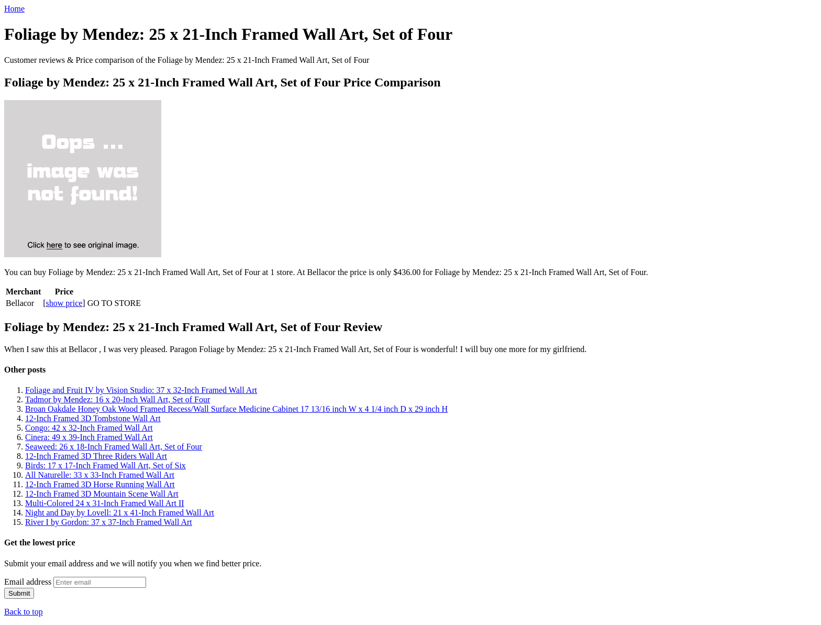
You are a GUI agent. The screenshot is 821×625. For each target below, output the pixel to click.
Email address (27, 581)
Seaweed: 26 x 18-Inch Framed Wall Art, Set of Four (113, 446)
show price (64, 303)
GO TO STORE (114, 303)
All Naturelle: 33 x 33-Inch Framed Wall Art (99, 474)
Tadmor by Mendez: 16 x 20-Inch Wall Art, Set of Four (117, 399)
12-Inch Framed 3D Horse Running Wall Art (99, 484)
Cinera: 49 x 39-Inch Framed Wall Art (89, 437)
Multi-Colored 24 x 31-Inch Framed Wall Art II (104, 503)
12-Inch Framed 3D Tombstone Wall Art (93, 418)
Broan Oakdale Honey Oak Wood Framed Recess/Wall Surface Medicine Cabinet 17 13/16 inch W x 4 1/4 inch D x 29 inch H (236, 408)
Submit (19, 593)
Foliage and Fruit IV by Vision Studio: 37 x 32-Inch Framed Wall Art (141, 390)
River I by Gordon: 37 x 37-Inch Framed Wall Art (108, 522)
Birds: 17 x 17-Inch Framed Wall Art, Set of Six (105, 465)
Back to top (23, 611)
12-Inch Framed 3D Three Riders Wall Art (96, 456)
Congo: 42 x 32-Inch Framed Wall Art (89, 427)
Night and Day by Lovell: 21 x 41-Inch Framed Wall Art (119, 512)
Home (14, 8)
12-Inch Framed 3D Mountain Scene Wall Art (102, 493)
